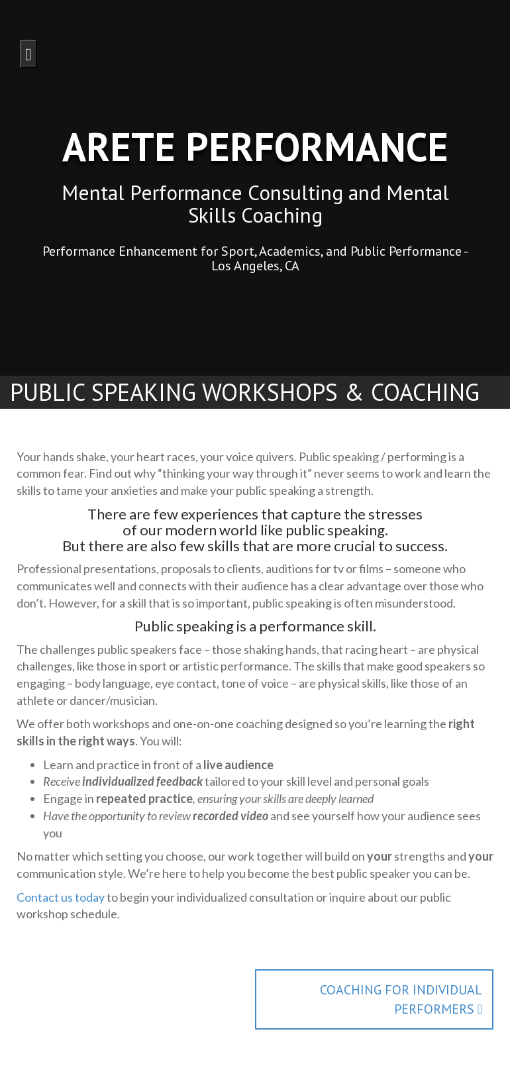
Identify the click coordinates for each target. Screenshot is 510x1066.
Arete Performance (255, 146)
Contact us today (61, 897)
